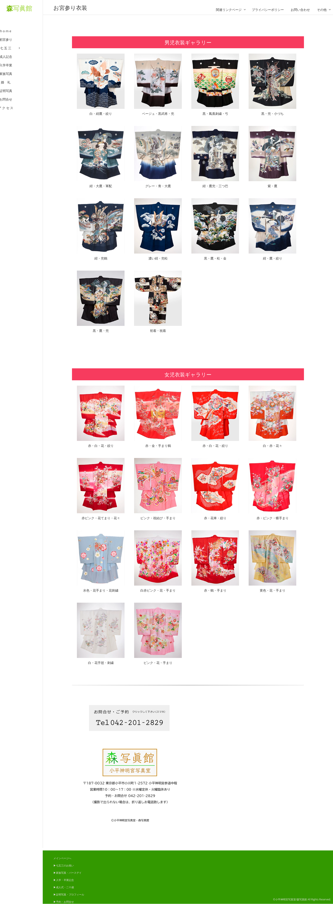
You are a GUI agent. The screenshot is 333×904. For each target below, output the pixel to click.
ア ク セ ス (21, 113)
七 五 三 (21, 53)
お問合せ (21, 104)
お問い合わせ (300, 9)
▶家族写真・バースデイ (67, 873)
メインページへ (62, 858)
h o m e (21, 36)
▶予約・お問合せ (63, 902)
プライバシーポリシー (268, 9)
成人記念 (21, 62)
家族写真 (21, 79)
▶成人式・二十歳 (63, 887)
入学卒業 (21, 70)
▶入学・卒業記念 (63, 880)
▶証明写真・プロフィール (68, 894)
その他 (322, 9)
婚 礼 (21, 87)
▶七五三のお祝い (63, 865)
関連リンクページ (229, 9)
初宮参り (21, 45)
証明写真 (21, 96)
